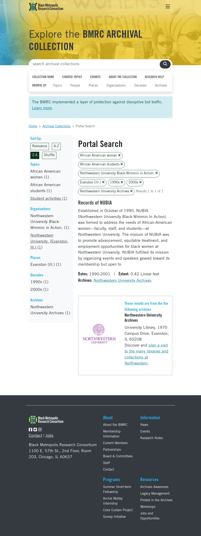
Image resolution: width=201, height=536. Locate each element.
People (75, 85)
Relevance (39, 146)
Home (33, 126)
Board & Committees (118, 456)
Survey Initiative (114, 517)
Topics (57, 85)
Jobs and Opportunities (149, 516)
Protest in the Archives (156, 500)
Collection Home (43, 77)
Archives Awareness (154, 487)
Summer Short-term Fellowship (117, 489)
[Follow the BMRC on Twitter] (35, 430)
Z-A (34, 155)
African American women (100, 156)
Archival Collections (56, 126)
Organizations (116, 85)
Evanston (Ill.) (92, 182)
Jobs (49, 436)
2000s (135, 182)
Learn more (42, 108)
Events (145, 431)
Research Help (154, 77)
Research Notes (151, 438)
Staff (106, 463)
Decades (140, 85)
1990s (116, 182)
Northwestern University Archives (106, 191)
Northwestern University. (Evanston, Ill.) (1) (49, 242)
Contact (35, 436)
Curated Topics (72, 77)
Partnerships (112, 450)
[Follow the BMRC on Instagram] (40, 430)
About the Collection (123, 77)
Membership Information (112, 434)
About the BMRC (115, 425)
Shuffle (49, 155)
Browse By (39, 85)
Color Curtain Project (118, 510)
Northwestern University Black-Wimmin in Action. (119, 173)
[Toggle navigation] (167, 7)
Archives (161, 85)
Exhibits (95, 77)
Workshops (147, 507)
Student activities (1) (48, 199)
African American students (101, 164)
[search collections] (165, 64)
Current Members (115, 443)
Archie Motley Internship (113, 501)
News (144, 425)
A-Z (56, 146)
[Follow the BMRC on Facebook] (30, 430)
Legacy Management (155, 493)
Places (93, 85)
